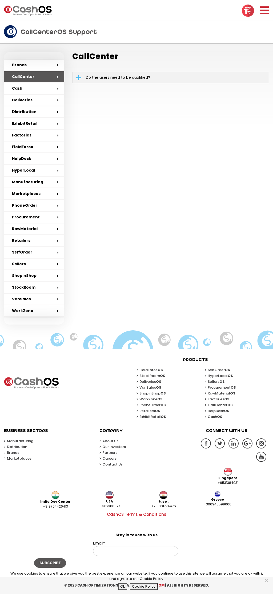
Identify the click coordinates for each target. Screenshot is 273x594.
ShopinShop (24, 275)
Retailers (21, 240)
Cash (17, 88)
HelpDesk (21, 158)
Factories (21, 135)
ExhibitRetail (24, 123)
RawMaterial (25, 228)
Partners (109, 452)
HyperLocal (23, 170)
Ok (122, 586)
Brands (19, 65)
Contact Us (112, 464)
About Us (110, 440)
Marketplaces (26, 193)
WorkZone (22, 310)
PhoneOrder (24, 205)
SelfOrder (22, 252)
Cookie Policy (143, 586)
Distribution (24, 111)
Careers (109, 458)
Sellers (19, 264)
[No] (266, 580)
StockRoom (23, 287)
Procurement (26, 217)
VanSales (21, 299)
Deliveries (22, 100)
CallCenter (23, 76)
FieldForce (22, 146)
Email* (135, 548)
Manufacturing (27, 182)
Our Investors (114, 446)
